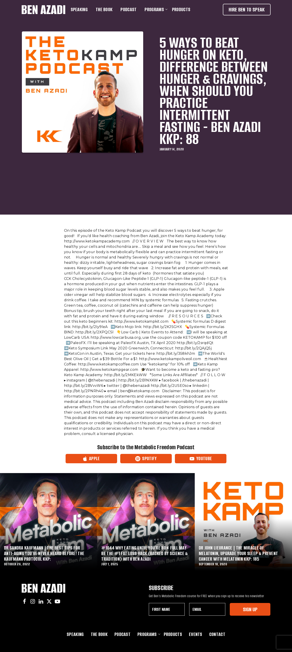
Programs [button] (155, 9)
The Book (104, 9)
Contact (217, 634)
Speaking (79, 9)
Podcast (128, 9)
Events (195, 634)
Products (181, 9)
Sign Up (250, 609)
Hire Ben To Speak (247, 9)
